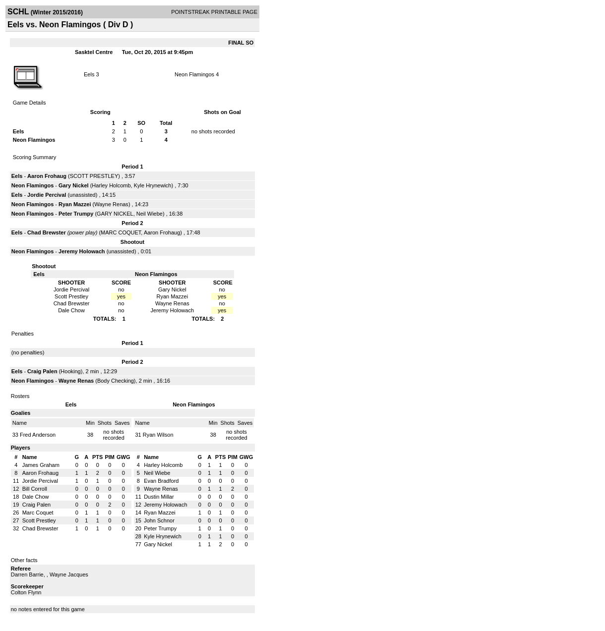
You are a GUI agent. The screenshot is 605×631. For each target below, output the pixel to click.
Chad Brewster (46, 232)
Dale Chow (35, 497)
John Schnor (159, 520)
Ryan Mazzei (75, 204)
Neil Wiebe (149, 214)
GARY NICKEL (115, 214)
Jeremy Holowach (82, 251)
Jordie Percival (46, 195)
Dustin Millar (159, 497)
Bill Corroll (34, 489)
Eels (89, 74)
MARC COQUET (121, 232)
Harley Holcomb (111, 185)
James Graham (41, 465)
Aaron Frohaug (46, 176)
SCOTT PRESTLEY (94, 176)
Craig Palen (42, 371)
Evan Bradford (161, 481)
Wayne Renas (111, 204)
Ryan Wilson (158, 435)
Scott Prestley (39, 520)
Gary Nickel (74, 185)
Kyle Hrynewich (153, 185)
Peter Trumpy (76, 214)
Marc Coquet (38, 513)
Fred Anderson (38, 435)
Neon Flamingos (194, 74)
